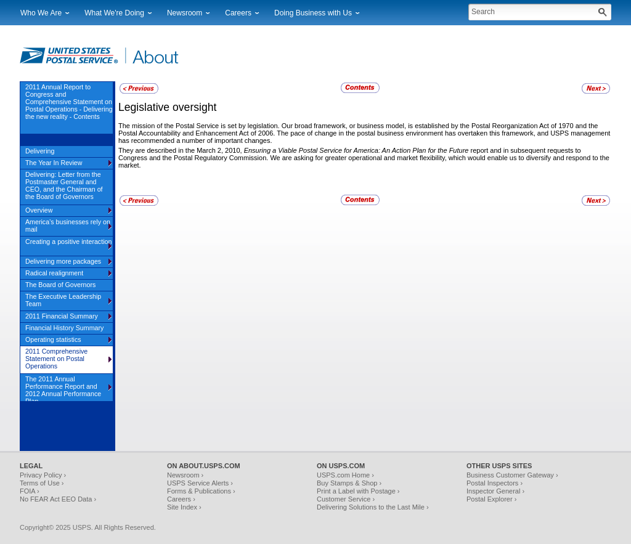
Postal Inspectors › (494, 483)
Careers (238, 13)
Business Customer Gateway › (512, 475)
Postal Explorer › (491, 499)
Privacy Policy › (43, 475)
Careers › (181, 499)
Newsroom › (185, 475)
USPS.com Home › (345, 475)
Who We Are (41, 13)
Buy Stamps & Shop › (349, 483)
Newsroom (184, 13)
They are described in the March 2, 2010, (181, 150)
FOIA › (29, 491)
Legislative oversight (167, 107)
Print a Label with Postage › (358, 491)
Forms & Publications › (201, 491)
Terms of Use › (42, 483)
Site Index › (184, 507)
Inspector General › (495, 491)
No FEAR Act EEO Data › (58, 499)
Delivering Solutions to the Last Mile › (373, 507)
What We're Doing (114, 13)
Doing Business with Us (313, 13)
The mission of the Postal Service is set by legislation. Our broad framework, (233, 125)
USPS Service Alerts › (200, 483)
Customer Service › (346, 499)
